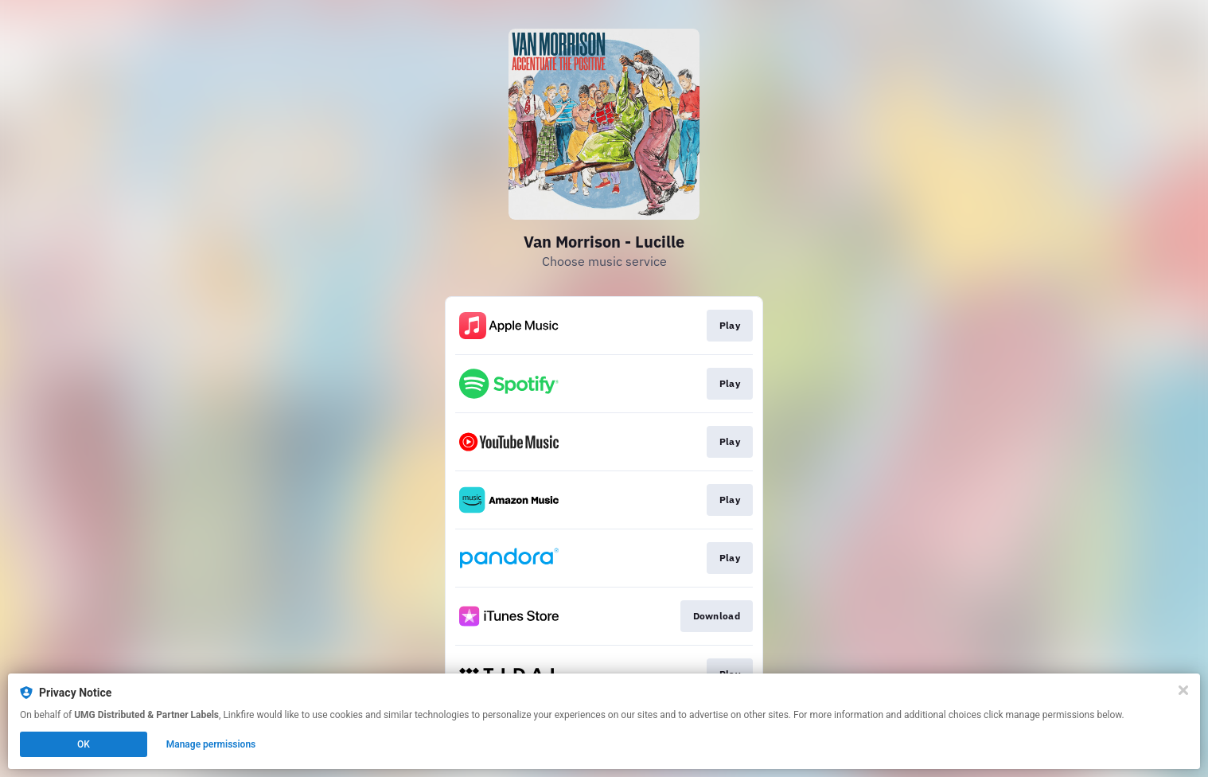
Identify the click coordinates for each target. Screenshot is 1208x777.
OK (83, 744)
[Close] (1183, 690)
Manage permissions (211, 744)
